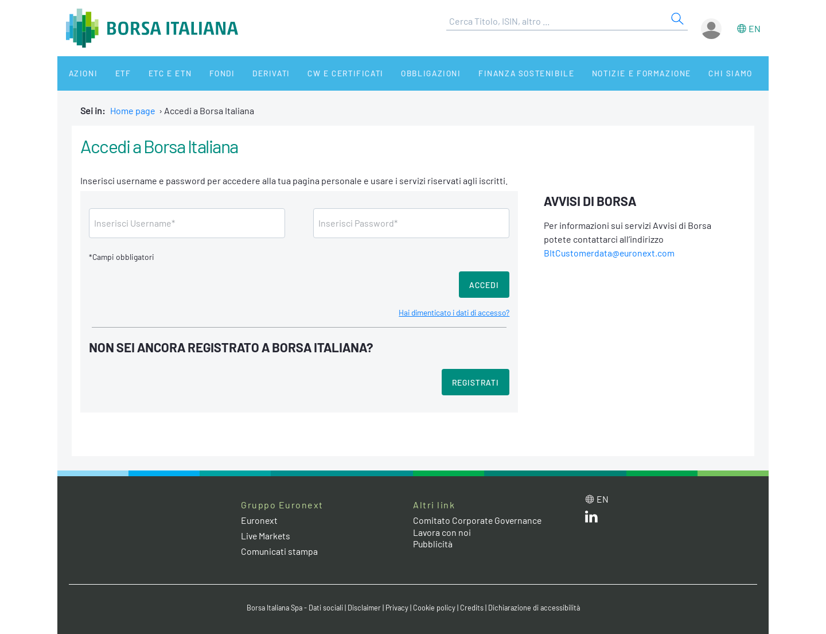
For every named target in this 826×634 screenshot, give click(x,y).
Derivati (248, 73)
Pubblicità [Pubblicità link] (433, 543)
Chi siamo (690, 73)
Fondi (203, 73)
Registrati (475, 382)
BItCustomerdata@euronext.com (610, 252)
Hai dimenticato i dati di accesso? (450, 312)
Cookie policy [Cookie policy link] (436, 607)
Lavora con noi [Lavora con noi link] (442, 532)
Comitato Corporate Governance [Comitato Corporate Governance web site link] (478, 520)
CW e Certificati (319, 73)
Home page (132, 110)
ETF (113, 73)
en (755, 28)
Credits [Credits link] (473, 607)
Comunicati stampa (279, 551)
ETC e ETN (155, 73)
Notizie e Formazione (605, 73)
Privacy (398, 607)
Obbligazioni (400, 73)
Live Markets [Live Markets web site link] (266, 535)
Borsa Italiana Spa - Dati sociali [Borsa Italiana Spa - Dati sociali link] (292, 607)
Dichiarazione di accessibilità (537, 607)
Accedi (484, 285)
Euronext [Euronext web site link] (260, 520)
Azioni (78, 73)
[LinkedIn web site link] (591, 519)
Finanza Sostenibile (492, 73)
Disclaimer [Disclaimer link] (364, 607)
